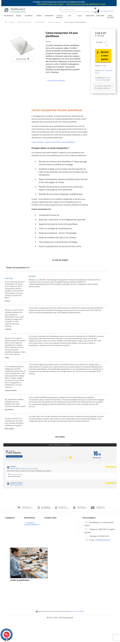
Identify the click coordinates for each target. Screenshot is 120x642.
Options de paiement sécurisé (33, 575)
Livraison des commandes (31, 568)
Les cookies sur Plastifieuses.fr (31, 546)
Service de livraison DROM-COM (33, 596)
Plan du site (30, 600)
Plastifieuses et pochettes (24, 22)
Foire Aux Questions (31, 602)
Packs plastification (33, 563)
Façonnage (29, 16)
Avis (69, 16)
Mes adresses (51, 531)
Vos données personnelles (31, 552)
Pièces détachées (110, 16)
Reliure (18, 16)
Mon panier (100, 16)
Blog (80, 16)
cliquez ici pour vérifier (77, 630)
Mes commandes (52, 525)
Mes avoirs (50, 528)
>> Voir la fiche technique (55, 80)
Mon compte (90, 16)
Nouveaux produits (33, 527)
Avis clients (60, 437)
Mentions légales (32, 535)
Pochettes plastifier (39, 22)
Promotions (49, 16)
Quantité (99, 42)
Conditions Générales (30, 540)
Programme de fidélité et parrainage (31, 588)
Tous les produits (59, 16)
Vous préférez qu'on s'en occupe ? (71, 4)
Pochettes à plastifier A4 (54, 22)
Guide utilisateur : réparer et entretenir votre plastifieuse (53, 142)
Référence (98, 66)
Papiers (39, 16)
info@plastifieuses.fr (103, 540)
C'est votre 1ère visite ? (104, 11)
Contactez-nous (32, 531)
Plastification (8, 16)
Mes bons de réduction (54, 538)
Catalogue (12, 22)
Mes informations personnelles (58, 535)
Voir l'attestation (14, 456)
